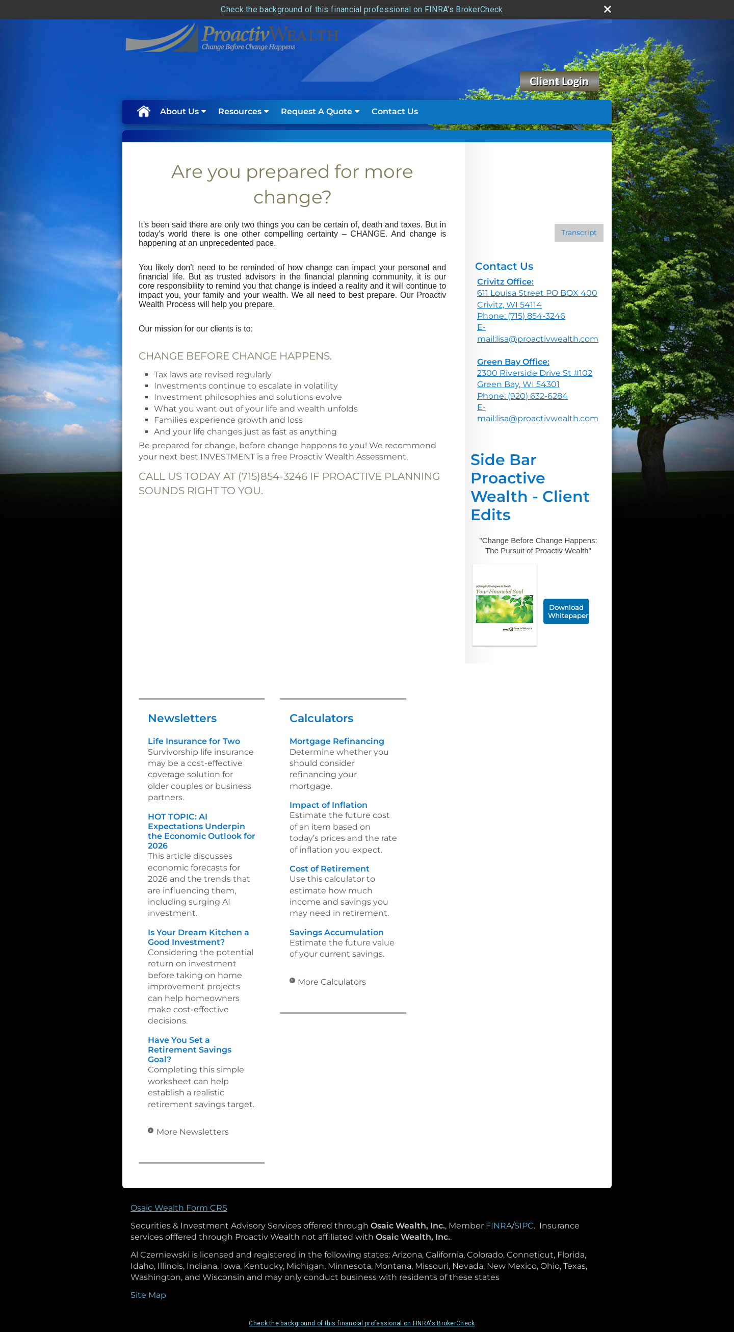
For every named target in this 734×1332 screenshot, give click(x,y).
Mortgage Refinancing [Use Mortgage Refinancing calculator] (337, 741)
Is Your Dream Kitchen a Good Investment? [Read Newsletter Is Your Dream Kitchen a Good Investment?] (198, 937)
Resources (239, 111)
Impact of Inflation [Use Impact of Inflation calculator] (329, 805)
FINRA (499, 1226)
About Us (179, 111)
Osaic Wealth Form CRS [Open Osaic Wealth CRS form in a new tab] (178, 1208)
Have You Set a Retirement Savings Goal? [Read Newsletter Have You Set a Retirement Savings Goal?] (189, 1049)
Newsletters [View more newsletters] (182, 718)
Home (143, 111)
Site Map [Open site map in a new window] (148, 1295)
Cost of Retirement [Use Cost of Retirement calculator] (330, 869)
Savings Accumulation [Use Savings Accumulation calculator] (337, 932)
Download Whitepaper (568, 611)
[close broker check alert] (608, 9)
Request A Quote (316, 111)
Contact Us (395, 111)
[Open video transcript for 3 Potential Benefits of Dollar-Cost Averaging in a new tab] (579, 233)
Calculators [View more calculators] (321, 718)
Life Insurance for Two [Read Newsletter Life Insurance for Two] (194, 741)
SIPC (524, 1226)
